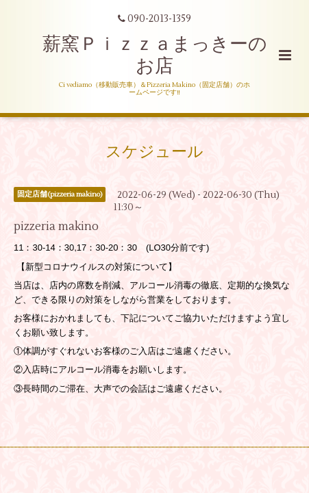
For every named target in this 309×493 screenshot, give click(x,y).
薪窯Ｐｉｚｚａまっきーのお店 (154, 55)
